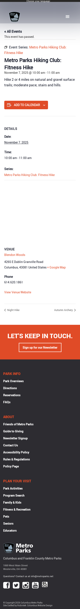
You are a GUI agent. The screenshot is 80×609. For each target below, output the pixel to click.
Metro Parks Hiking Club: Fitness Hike (29, 175)
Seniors (8, 523)
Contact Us (10, 445)
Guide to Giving (13, 431)
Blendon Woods (14, 255)
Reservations (11, 395)
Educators (10, 530)
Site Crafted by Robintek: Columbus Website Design (27, 605)
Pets (6, 516)
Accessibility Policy (16, 452)
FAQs (6, 402)
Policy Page (11, 466)
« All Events (13, 31)
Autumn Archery (63, 310)
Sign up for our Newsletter (40, 347)
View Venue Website (17, 292)
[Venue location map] (40, 211)
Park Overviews (13, 381)
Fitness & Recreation (17, 509)
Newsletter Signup (15, 438)
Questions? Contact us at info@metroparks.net (28, 576)
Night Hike (13, 310)
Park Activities (13, 488)
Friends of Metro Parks (18, 424)
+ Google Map (56, 267)
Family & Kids (12, 502)
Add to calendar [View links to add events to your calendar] (27, 105)
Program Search (14, 495)
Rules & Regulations (16, 459)
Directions (10, 388)
